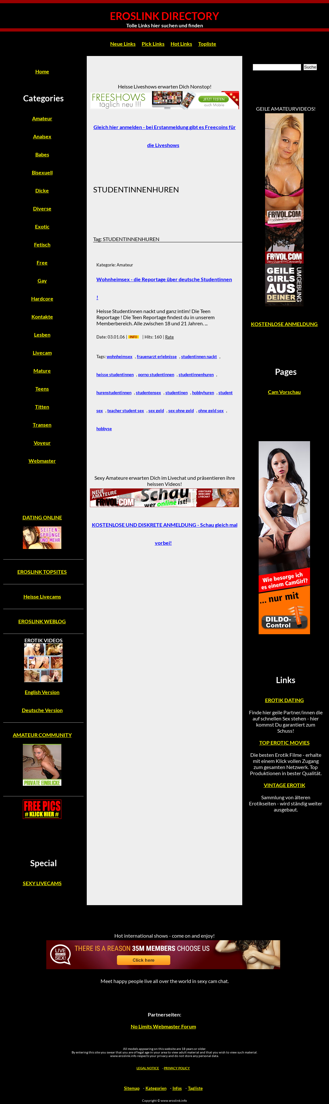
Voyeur (42, 443)
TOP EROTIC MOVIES (284, 742)
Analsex (42, 136)
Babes (42, 154)
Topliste (207, 44)
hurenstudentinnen (113, 392)
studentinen (176, 392)
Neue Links (123, 44)
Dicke (42, 190)
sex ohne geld (181, 410)
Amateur (42, 118)
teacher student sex (125, 410)
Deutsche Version (42, 710)
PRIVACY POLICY (177, 1068)
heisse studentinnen (115, 374)
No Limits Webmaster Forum (163, 1026)
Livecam (42, 352)
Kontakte (42, 316)
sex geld (156, 410)
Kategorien (156, 1088)
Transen (42, 425)
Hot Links (181, 44)
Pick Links (153, 44)
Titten (42, 407)
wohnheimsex (119, 356)
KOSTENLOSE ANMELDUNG (284, 324)
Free (42, 262)
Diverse (42, 208)
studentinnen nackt (199, 356)
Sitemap (131, 1088)
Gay (42, 280)
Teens (42, 388)
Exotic (42, 226)
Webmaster (42, 461)
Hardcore (42, 298)
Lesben (42, 334)
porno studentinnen (156, 374)
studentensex (148, 392)
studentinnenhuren (196, 374)
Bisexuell (42, 172)
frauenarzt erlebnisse (157, 356)
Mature (42, 370)
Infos (177, 1088)
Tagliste (195, 1088)
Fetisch (42, 244)
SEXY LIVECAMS (42, 883)
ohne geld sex (211, 410)
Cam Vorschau (284, 392)
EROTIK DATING (284, 700)
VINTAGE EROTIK (284, 785)
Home (42, 71)
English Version (42, 692)
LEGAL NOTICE (148, 1068)
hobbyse (104, 428)
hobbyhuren (203, 392)
